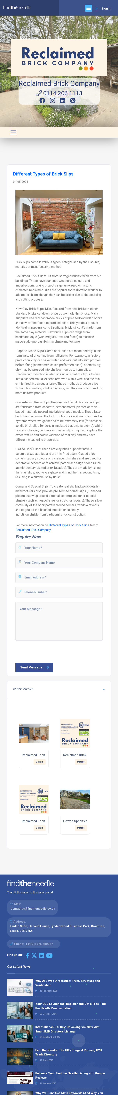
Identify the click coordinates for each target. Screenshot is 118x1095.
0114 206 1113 (59, 93)
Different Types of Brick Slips (69, 525)
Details (39, 762)
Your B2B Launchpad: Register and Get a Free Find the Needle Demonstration (70, 1006)
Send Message (34, 667)
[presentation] (44, 651)
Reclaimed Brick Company (59, 83)
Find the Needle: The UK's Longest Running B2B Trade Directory (68, 1052)
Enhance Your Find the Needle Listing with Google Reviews (70, 1076)
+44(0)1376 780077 (39, 944)
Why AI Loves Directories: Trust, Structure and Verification (67, 983)
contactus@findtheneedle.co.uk (33, 908)
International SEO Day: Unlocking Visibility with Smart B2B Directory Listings (67, 1029)
